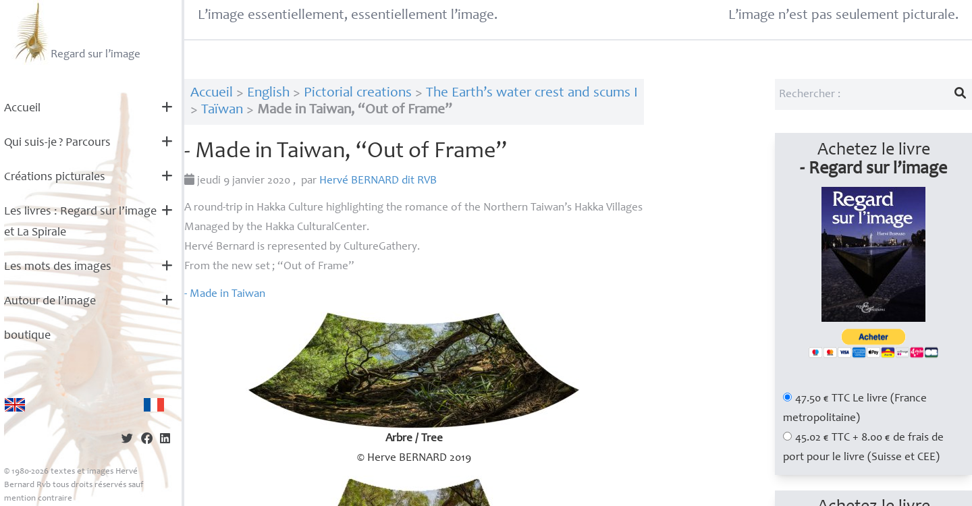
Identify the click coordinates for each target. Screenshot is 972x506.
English (268, 93)
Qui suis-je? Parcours (57, 143)
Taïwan (222, 110)
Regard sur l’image (75, 32)
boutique (27, 336)
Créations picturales (54, 177)
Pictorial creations (358, 93)
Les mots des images (57, 267)
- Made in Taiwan (224, 294)
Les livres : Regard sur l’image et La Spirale (80, 222)
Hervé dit (378, 181)
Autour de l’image (50, 302)
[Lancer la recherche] (960, 94)
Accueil (22, 109)
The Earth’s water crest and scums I (532, 93)
